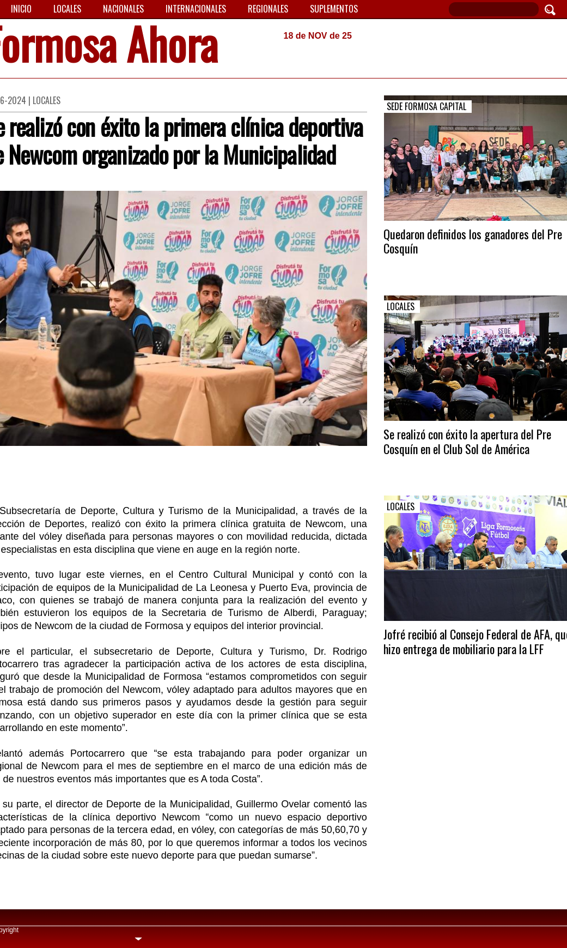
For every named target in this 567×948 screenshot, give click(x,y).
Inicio (21, 8)
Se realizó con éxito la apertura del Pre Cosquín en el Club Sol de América (467, 441)
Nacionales (123, 8)
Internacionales (196, 8)
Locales (67, 8)
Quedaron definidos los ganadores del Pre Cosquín (472, 241)
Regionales (268, 8)
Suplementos (334, 8)
